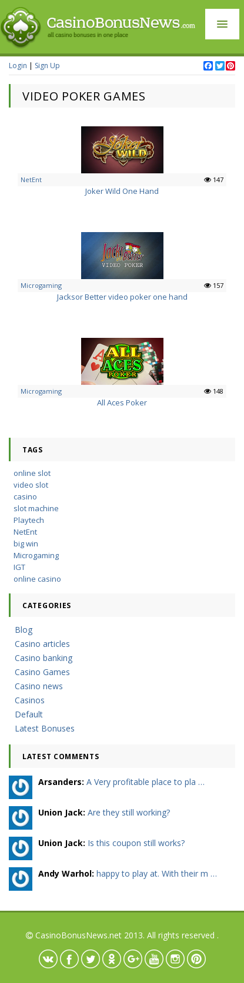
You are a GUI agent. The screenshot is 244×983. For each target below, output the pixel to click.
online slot (32, 473)
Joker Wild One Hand (122, 191)
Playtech (29, 520)
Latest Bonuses (45, 728)
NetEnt (31, 179)
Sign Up (47, 66)
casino (25, 496)
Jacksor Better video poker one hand (122, 296)
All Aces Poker (122, 402)
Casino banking (43, 657)
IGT (19, 567)
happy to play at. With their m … (156, 873)
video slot (31, 484)
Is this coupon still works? (136, 842)
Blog (23, 629)
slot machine (36, 508)
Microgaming (41, 285)
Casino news (39, 686)
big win (26, 543)
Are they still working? (129, 812)
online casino (37, 578)
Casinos (30, 700)
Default (29, 714)
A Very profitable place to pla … (145, 781)
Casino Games (42, 671)
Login (18, 66)
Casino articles (42, 643)
